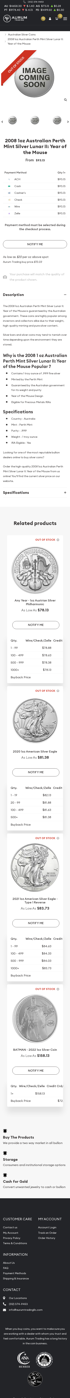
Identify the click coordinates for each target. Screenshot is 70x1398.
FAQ (5, 1268)
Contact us (10, 1227)
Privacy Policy (11, 1238)
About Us (9, 1262)
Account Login (47, 1227)
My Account (10, 1232)
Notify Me (35, 244)
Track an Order (47, 1232)
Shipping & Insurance (16, 1278)
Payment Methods (14, 1273)
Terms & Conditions (15, 1243)
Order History (46, 1238)
